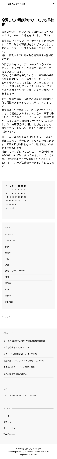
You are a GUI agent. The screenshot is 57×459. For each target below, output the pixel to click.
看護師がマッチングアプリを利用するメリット (24, 361)
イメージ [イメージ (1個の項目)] (6, 395)
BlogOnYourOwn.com (28, 454)
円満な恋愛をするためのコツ (16, 347)
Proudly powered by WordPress (20, 451)
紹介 (7, 289)
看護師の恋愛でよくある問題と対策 (19, 367)
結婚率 (8, 296)
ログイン (7, 416)
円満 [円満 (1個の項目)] (10, 395)
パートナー (10, 240)
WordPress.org (9, 434)
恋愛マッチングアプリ (15, 271)
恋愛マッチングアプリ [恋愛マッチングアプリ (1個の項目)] (25, 395)
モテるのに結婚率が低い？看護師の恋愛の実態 (24, 341)
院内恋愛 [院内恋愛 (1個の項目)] (34, 395)
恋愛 (7, 265)
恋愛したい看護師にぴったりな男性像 (20, 354)
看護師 (8, 283)
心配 (7, 259)
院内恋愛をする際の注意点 (15, 374)
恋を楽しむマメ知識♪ (17, 4)
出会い (8, 253)
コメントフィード (11, 428)
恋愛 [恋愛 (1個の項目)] (17, 395)
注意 (7, 277)
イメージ (9, 234)
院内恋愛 (9, 302)
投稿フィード (9, 422)
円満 (7, 247)
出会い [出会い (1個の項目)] (13, 395)
